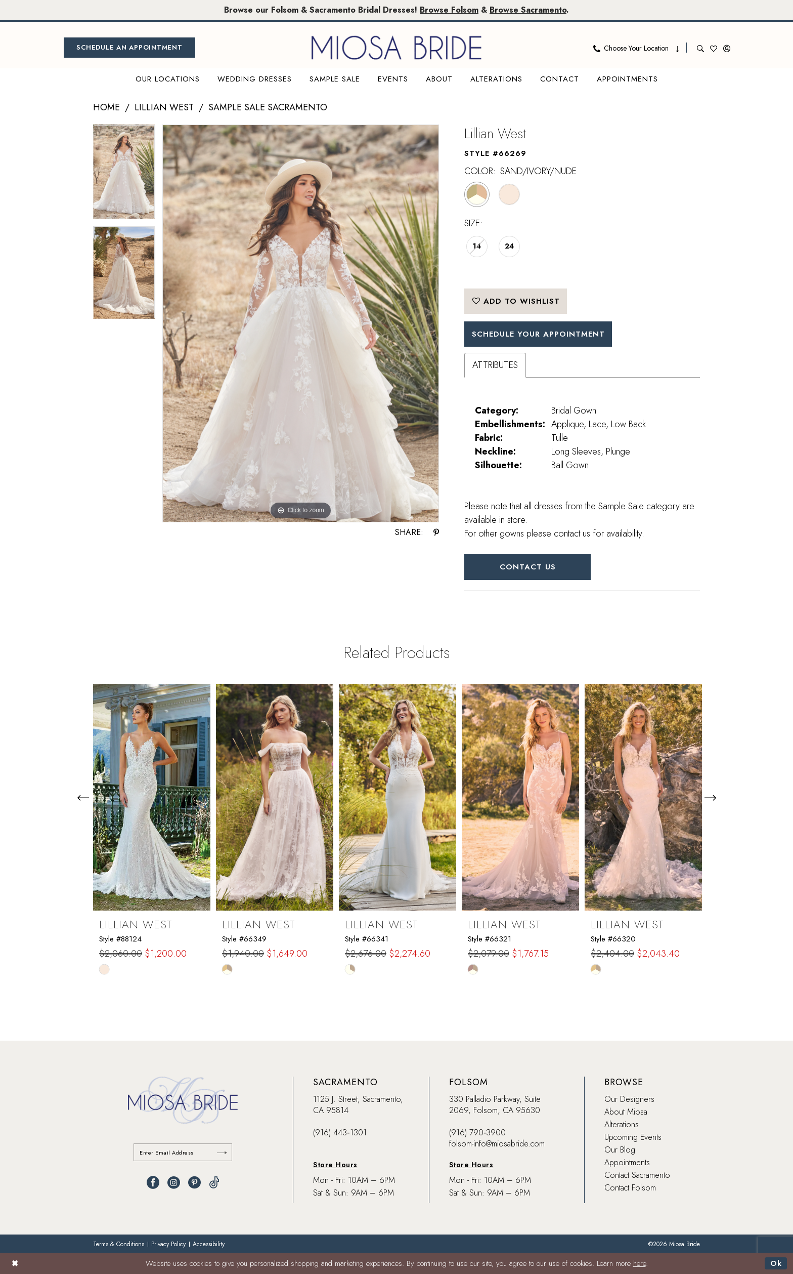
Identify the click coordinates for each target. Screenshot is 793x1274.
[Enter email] (183, 1152)
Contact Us (528, 566)
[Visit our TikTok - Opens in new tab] (214, 1182)
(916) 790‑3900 (477, 1132)
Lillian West (164, 107)
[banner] (396, 47)
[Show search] (700, 47)
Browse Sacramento (528, 10)
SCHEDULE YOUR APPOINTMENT (538, 334)
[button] (726, 47)
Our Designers (629, 1099)
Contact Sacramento (637, 1175)
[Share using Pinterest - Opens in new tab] (436, 532)
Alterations (621, 1124)
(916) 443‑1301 (339, 1132)
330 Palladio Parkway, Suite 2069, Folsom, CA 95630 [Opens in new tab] (495, 1104)
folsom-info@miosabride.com (497, 1143)
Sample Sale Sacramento (267, 107)
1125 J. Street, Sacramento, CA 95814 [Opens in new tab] (358, 1104)
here (639, 1263)
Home (106, 107)
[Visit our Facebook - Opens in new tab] (153, 1182)
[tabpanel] (124, 175)
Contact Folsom (630, 1188)
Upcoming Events (633, 1137)
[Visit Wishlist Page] (713, 47)
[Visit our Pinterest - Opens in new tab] (194, 1182)
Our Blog (619, 1150)
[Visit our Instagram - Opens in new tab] (173, 1182)
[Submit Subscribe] (222, 1152)
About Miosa (625, 1112)
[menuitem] (129, 47)
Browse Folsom (449, 10)
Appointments (627, 1162)
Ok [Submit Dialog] (776, 1263)
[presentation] (151, 797)
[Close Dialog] (15, 1263)
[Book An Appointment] (129, 47)
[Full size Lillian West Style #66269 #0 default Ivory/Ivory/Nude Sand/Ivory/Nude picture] (300, 323)
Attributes (495, 365)
